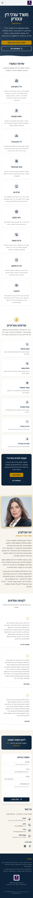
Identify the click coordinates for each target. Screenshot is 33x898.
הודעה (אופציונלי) (24, 784)
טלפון (27, 776)
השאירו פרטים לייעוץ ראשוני (16, 43)
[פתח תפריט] (2, 3)
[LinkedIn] (25, 846)
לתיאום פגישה (16, 475)
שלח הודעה (16, 799)
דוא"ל (27, 769)
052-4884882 (16, 481)
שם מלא (27, 762)
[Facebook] (30, 846)
